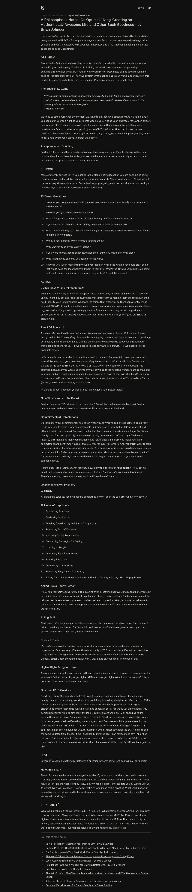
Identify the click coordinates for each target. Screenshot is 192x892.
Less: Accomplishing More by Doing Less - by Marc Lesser (78, 860)
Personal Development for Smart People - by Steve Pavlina (79, 885)
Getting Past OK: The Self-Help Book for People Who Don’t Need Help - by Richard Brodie (96, 848)
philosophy (57, 15)
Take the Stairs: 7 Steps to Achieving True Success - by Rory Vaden (83, 881)
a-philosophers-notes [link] (79, 15)
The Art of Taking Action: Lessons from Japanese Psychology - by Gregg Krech (90, 856)
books (141, 7)
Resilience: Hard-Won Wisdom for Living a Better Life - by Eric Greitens (85, 864)
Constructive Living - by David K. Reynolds (69, 869)
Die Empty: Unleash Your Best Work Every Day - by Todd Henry (81, 852)
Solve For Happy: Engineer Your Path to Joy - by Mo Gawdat (79, 843)
